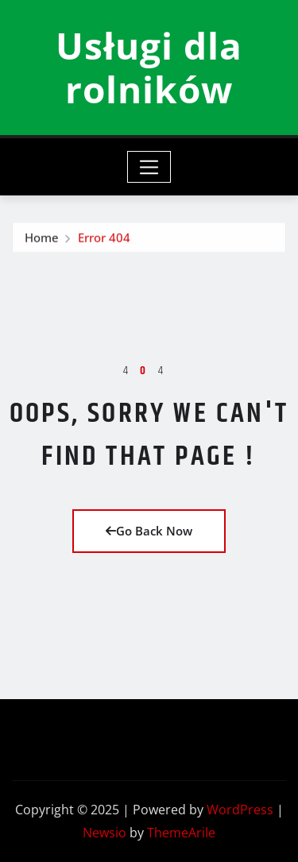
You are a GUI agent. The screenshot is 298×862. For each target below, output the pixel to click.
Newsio (104, 832)
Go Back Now (149, 531)
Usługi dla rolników (149, 67)
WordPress (240, 809)
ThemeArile (181, 832)
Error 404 (104, 242)
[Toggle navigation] (149, 167)
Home (42, 242)
